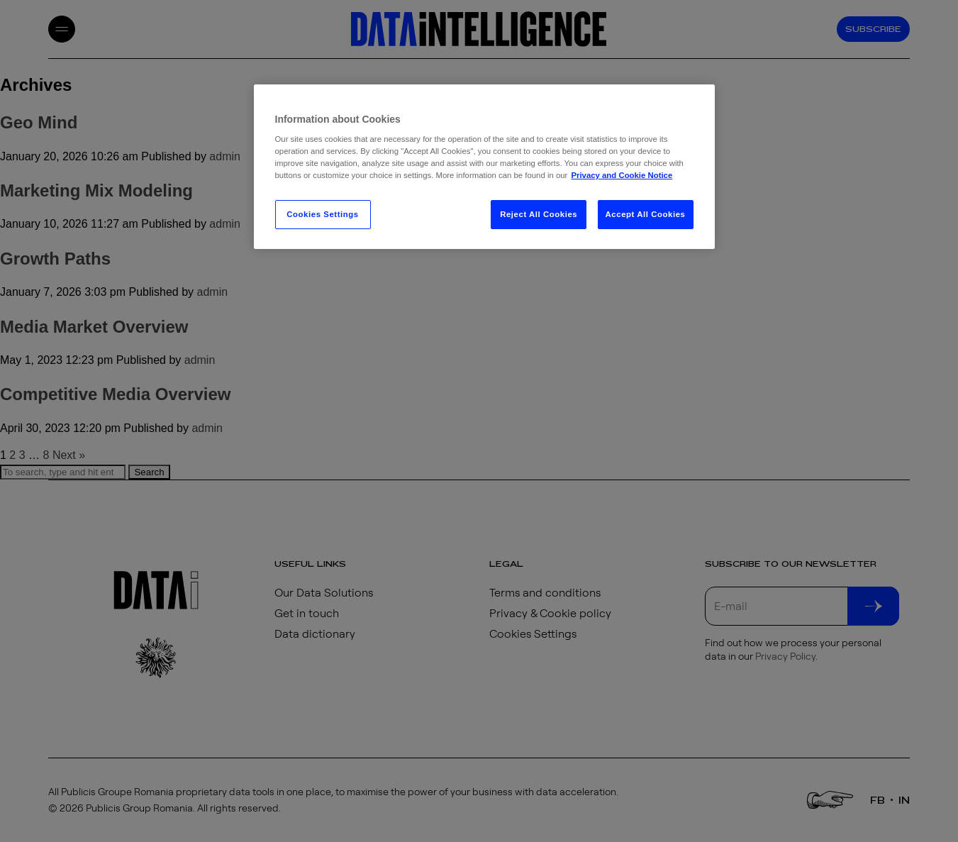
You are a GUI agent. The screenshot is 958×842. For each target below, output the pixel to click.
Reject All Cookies (538, 214)
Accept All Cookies (646, 214)
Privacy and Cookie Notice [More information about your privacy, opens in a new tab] (621, 175)
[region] (484, 167)
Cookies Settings (322, 214)
